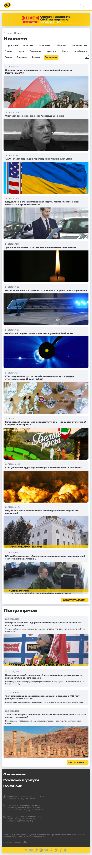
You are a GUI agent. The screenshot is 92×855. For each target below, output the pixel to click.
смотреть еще (74, 600)
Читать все (76, 763)
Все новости (51, 57)
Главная (8, 33)
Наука (21, 51)
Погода (8, 57)
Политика (28, 45)
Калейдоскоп (80, 51)
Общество (61, 45)
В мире (8, 51)
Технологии (35, 51)
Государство (11, 45)
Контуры (35, 57)
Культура (51, 51)
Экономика (44, 45)
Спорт (65, 51)
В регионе (22, 57)
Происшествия (79, 45)
